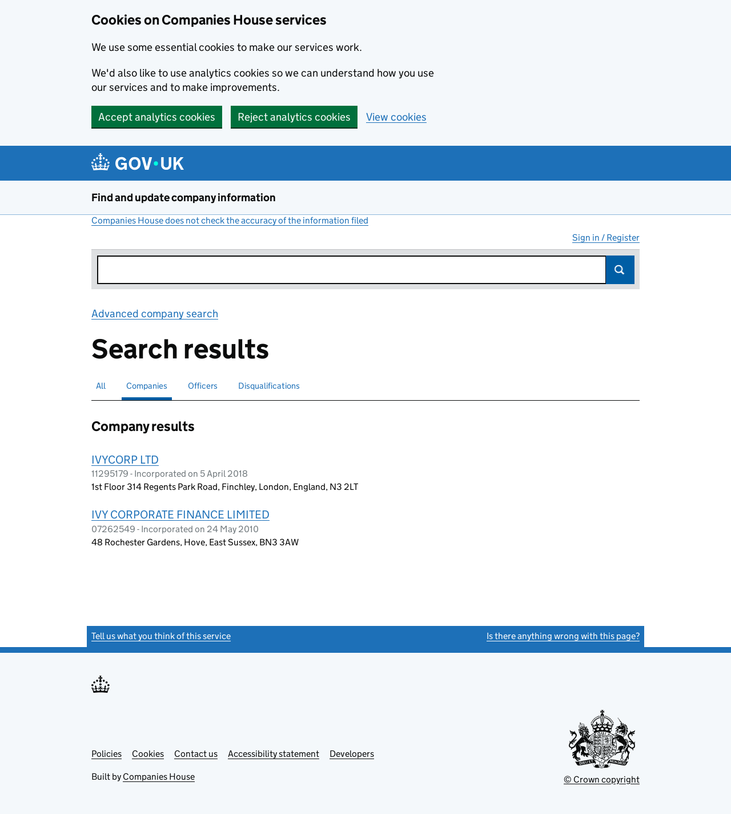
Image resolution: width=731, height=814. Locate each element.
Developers (352, 753)
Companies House (159, 776)
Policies (106, 753)
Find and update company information (183, 197)
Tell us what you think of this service (161, 636)
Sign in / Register (606, 237)
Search (620, 270)
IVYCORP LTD (125, 459)
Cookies (148, 753)
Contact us (196, 753)
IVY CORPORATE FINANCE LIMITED (180, 514)
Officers (203, 385)
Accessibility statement (273, 753)
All (101, 385)
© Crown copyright (602, 779)
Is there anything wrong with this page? (563, 636)
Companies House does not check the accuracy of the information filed (229, 220)
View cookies (396, 116)
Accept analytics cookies (156, 116)
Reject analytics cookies (294, 116)
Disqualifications (269, 385)
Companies (146, 385)
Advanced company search (154, 313)
